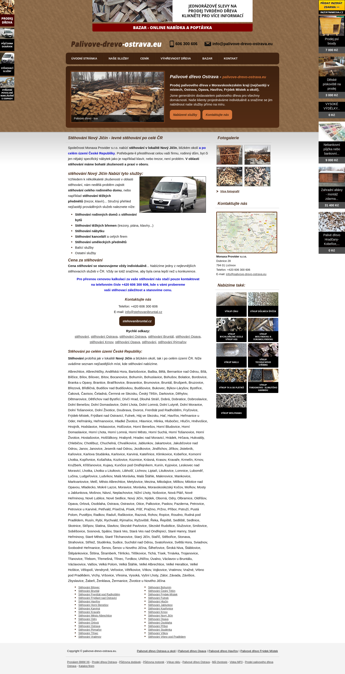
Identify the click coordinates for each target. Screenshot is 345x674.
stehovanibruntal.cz (137, 321)
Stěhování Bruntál (88, 591)
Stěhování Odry (87, 619)
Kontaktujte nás (217, 115)
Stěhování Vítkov (158, 633)
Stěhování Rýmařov (89, 629)
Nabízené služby (185, 115)
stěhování (82, 336)
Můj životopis (219, 662)
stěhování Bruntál (161, 336)
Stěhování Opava (158, 619)
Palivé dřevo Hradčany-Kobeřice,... (331, 239)
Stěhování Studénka (160, 629)
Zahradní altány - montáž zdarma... (331, 194)
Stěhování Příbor (158, 626)
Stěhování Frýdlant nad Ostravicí (97, 598)
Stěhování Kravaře (89, 612)
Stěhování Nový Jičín (160, 615)
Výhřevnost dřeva (176, 58)
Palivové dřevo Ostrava (196, 662)
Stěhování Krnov (158, 612)
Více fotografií (229, 191)
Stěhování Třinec (88, 633)
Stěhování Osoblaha (160, 622)
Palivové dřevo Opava (192, 651)
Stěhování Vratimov (89, 636)
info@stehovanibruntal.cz (143, 312)
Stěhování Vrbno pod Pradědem (167, 636)
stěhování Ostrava (104, 336)
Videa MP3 (236, 662)
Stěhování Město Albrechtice (95, 615)
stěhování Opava (188, 336)
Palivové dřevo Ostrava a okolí (156, 651)
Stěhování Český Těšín (161, 591)
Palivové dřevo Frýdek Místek (259, 651)
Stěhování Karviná (89, 608)
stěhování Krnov (101, 342)
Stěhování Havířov (89, 601)
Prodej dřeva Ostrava (104, 662)
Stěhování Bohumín (159, 587)
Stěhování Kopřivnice (160, 608)
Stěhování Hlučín (158, 601)
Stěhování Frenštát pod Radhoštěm (99, 594)
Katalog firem (86, 666)
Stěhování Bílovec (89, 587)
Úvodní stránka (84, 58)
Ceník (144, 58)
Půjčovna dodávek (130, 662)
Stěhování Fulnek (158, 598)
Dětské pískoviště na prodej (332, 84)
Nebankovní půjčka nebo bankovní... (331, 149)
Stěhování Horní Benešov (93, 605)
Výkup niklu (173, 662)
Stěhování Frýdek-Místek (162, 594)
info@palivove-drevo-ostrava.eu (242, 44)
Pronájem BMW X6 (78, 662)
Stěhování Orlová (88, 622)
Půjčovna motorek (153, 662)
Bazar (207, 58)
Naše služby (119, 58)
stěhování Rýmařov (172, 342)
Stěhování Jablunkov (160, 605)
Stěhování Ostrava (89, 626)
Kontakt (231, 58)
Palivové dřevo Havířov (223, 651)
